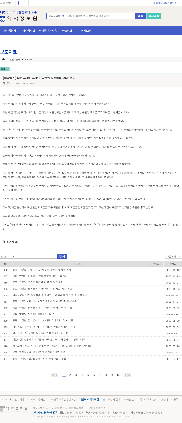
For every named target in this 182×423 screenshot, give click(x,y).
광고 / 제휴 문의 (148, 399)
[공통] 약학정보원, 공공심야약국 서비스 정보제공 (38, 352)
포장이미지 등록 (169, 399)
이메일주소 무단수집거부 (62, 399)
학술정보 (67, 31)
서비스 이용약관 (36, 399)
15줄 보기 (171, 256)
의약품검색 (54, 16)
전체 (3, 256)
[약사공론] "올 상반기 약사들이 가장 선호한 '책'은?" (39, 333)
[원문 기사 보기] (11, 242)
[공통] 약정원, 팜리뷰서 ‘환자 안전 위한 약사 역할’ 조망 (41, 307)
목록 (3, 68)
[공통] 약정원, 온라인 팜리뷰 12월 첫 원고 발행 (37, 282)
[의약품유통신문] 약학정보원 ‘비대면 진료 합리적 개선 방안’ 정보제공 (49, 294)
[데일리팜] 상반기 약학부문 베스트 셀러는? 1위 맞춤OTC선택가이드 (48, 339)
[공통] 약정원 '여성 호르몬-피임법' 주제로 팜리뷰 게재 (41, 269)
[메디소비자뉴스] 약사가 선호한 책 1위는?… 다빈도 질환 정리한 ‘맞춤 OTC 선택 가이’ (53, 345)
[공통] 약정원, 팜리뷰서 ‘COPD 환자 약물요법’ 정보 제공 (42, 320)
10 (118, 375)
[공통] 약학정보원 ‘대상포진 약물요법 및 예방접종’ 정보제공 (44, 301)
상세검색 (153, 15)
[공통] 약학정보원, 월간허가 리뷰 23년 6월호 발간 (38, 358)
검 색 (140, 15)
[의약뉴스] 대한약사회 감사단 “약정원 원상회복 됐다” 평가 (43, 326)
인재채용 (19, 399)
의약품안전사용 (48, 31)
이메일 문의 (130, 399)
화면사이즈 (8, 3)
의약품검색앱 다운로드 (167, 3)
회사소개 (86, 31)
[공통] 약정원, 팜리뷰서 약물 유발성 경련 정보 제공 (39, 275)
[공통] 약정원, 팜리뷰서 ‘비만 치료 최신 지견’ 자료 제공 (41, 288)
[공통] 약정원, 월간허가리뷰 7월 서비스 (33, 313)
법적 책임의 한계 (111, 399)
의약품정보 (28, 31)
